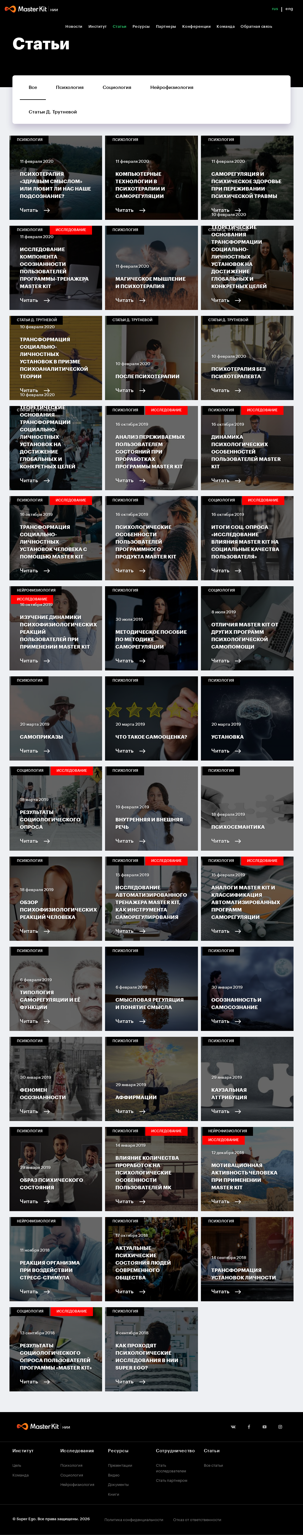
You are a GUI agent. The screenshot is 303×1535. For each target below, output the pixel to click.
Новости (74, 26)
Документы (118, 1484)
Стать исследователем (171, 1467)
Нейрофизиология (172, 87)
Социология (117, 87)
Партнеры (166, 26)
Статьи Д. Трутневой (53, 112)
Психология (70, 87)
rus (275, 9)
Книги (113, 1494)
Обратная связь (256, 26)
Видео (114, 1474)
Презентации (120, 1465)
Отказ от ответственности (197, 1519)
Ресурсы (141, 26)
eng (289, 9)
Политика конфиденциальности (133, 1519)
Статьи (120, 26)
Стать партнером (171, 1480)
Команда (226, 26)
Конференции (196, 26)
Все (33, 87)
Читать (29, 210)
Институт (97, 26)
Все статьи (213, 1465)
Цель (16, 1465)
